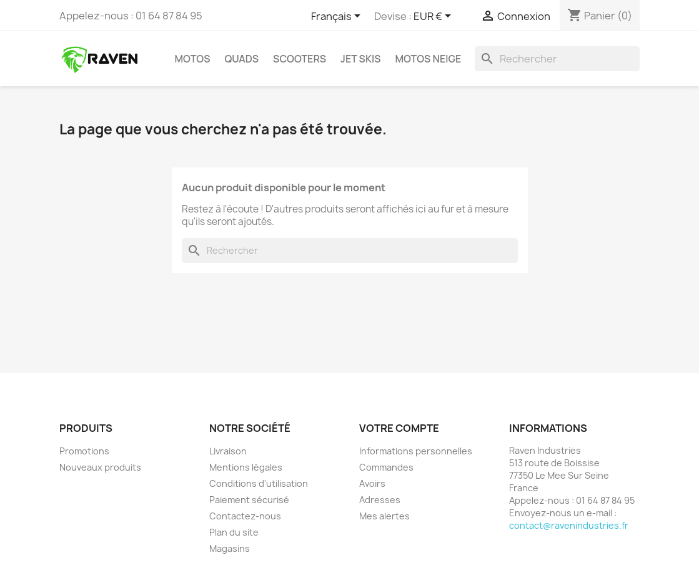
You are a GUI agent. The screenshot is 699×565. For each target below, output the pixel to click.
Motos (193, 59)
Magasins (229, 548)
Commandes (386, 467)
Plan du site (234, 532)
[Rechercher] (557, 58)
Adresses (379, 500)
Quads (241, 59)
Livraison (228, 451)
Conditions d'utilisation (258, 483)
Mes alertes (384, 516)
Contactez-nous (245, 516)
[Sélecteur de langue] (338, 16)
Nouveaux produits (100, 467)
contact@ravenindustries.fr (568, 525)
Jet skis (360, 59)
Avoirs (372, 483)
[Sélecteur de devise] (434, 16)
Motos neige (428, 59)
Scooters (299, 59)
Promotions (84, 451)
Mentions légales (245, 467)
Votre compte (399, 428)
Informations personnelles (415, 451)
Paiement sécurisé (249, 500)
